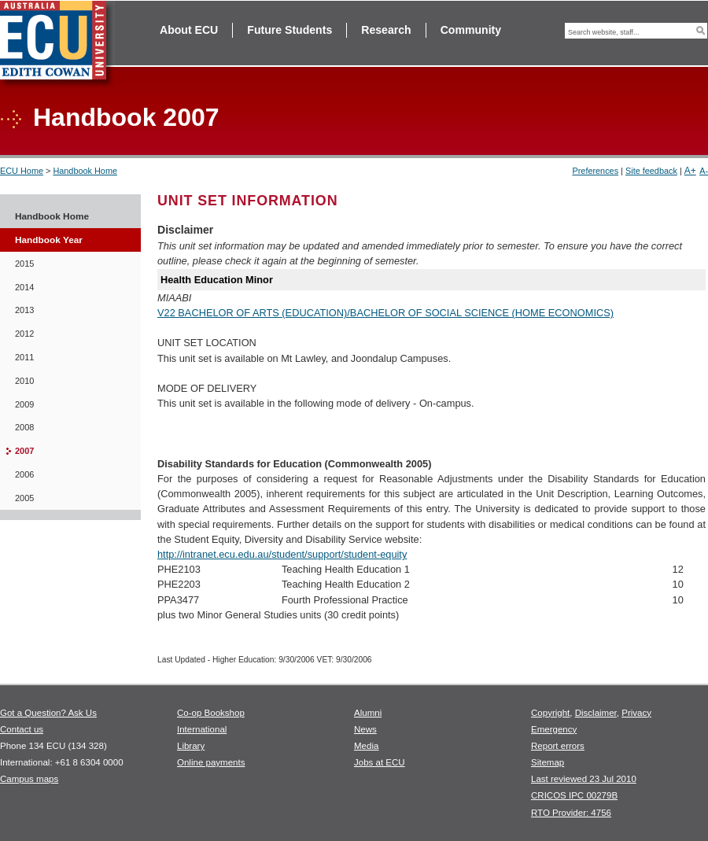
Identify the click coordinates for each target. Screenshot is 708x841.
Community (471, 30)
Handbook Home (85, 170)
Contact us (21, 729)
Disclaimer (596, 712)
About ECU (189, 30)
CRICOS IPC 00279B (574, 795)
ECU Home (21, 170)
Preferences (595, 170)
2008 (24, 427)
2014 (24, 287)
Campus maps (29, 779)
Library (191, 746)
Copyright (550, 712)
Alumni (368, 712)
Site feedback (651, 170)
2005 (24, 498)
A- (703, 170)
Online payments (211, 762)
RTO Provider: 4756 (571, 812)
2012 (24, 333)
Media (366, 746)
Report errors (557, 746)
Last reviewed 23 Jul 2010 (583, 779)
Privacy (636, 712)
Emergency (554, 729)
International (202, 729)
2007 (24, 451)
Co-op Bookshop (211, 712)
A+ (690, 170)
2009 (24, 404)
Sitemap (547, 762)
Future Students (289, 30)
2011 (24, 357)
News (365, 729)
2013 (24, 310)
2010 (24, 380)
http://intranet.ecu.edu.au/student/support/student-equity (282, 554)
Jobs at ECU (379, 762)
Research (386, 30)
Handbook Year (49, 239)
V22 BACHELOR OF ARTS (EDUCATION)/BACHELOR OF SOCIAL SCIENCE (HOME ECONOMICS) (385, 313)
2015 (24, 263)
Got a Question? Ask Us (48, 712)
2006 (24, 474)
